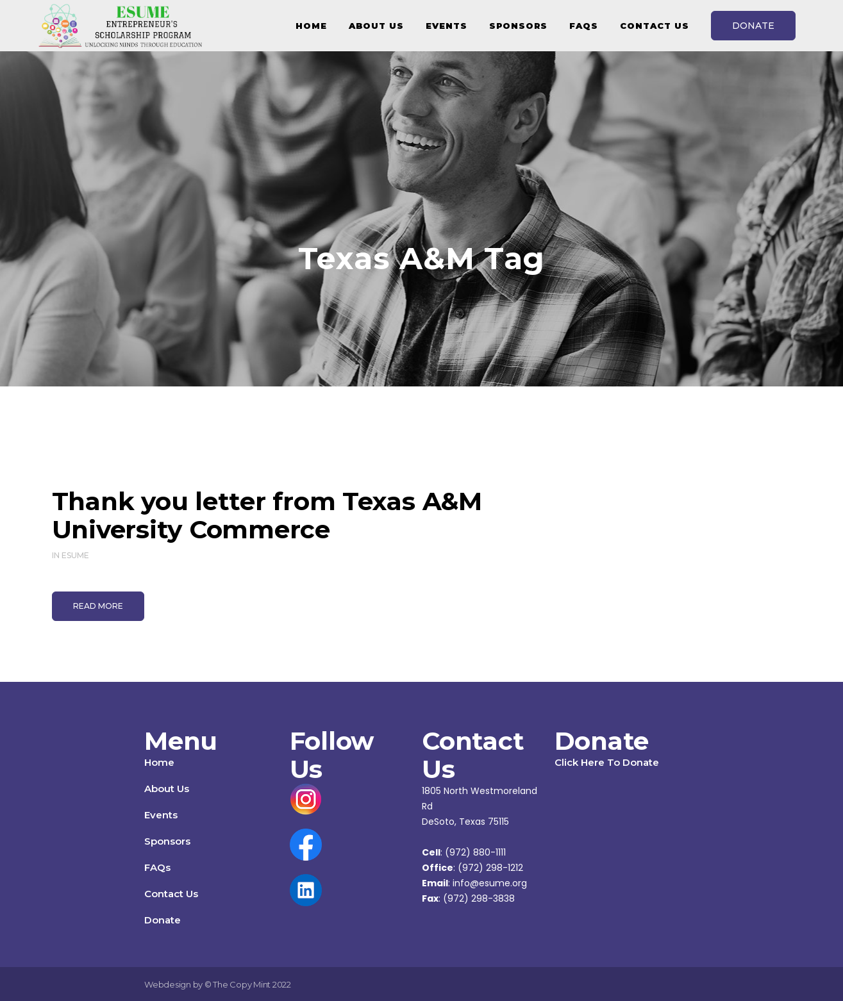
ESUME (75, 555)
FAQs (157, 867)
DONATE (753, 25)
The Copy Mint (242, 984)
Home (159, 762)
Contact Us (171, 894)
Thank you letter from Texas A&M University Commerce (267, 515)
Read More (98, 606)
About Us (166, 788)
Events (161, 815)
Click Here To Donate (607, 762)
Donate (162, 920)
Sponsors (167, 841)
